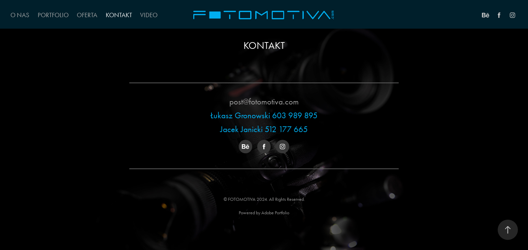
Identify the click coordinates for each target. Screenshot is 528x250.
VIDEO (149, 15)
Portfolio (53, 15)
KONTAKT (119, 15)
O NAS (19, 15)
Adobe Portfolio (275, 213)
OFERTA (87, 15)
